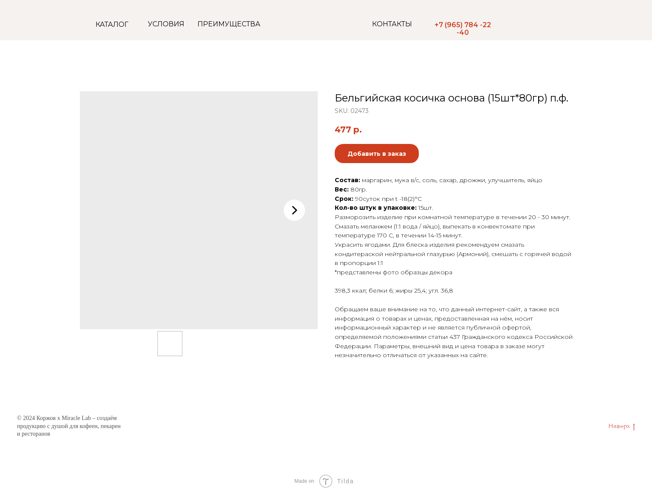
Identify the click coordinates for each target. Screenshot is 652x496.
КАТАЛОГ (112, 24)
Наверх (621, 427)
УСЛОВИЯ (166, 24)
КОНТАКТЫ (392, 24)
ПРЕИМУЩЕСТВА (229, 24)
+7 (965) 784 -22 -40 (463, 29)
